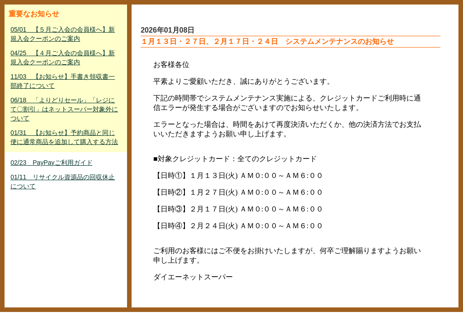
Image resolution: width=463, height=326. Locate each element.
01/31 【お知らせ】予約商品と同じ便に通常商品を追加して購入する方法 (64, 137)
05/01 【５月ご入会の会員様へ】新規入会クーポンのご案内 (62, 34)
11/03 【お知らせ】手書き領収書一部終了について (62, 81)
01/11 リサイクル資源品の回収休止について (62, 181)
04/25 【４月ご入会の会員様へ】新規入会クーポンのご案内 (62, 57)
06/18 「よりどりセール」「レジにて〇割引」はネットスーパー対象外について (64, 109)
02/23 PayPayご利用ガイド (51, 162)
